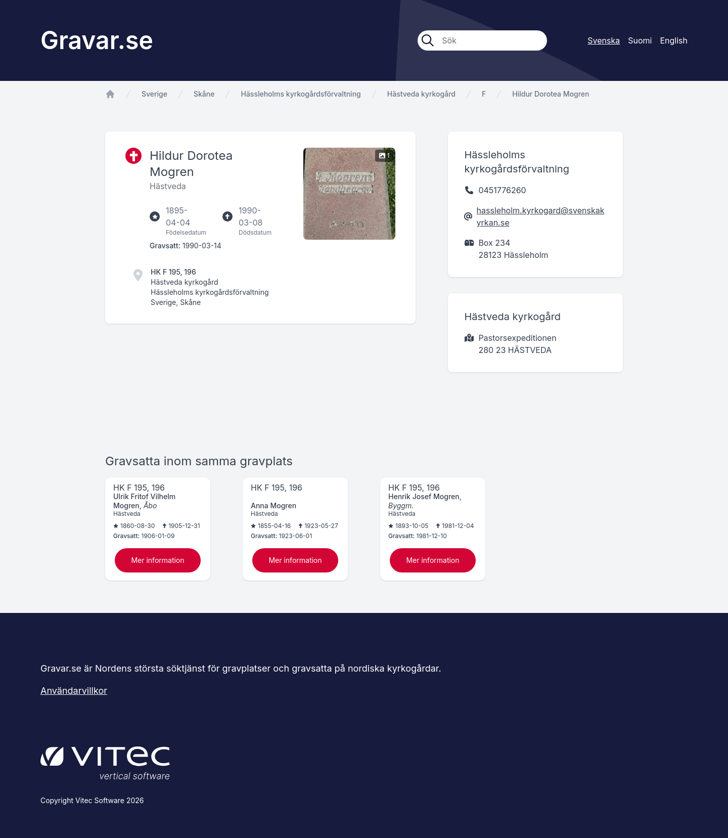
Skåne (204, 94)
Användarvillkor (73, 690)
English (674, 40)
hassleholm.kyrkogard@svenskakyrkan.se (541, 216)
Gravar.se (96, 40)
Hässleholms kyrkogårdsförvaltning (300, 94)
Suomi (640, 40)
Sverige (154, 94)
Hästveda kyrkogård (421, 94)
